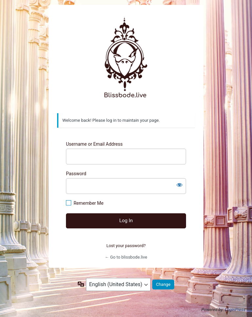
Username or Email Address (94, 144)
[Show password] (179, 184)
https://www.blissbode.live (126, 59)
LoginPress (235, 309)
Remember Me (88, 203)
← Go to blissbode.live (126, 257)
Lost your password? (126, 245)
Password (76, 173)
